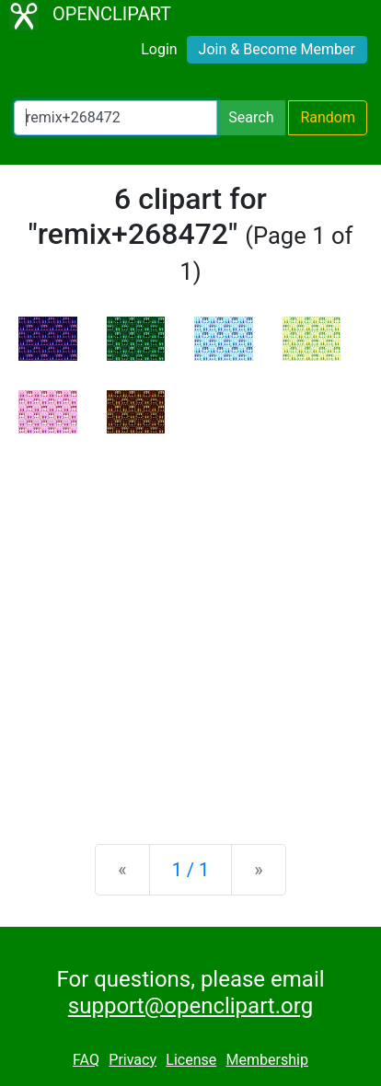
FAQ (86, 1060)
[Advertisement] (190, 623)
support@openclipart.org (190, 1006)
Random (327, 117)
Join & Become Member (277, 49)
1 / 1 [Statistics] (191, 870)
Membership (267, 1060)
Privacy (132, 1060)
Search (250, 117)
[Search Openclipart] (115, 117)
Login (159, 49)
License (191, 1060)
